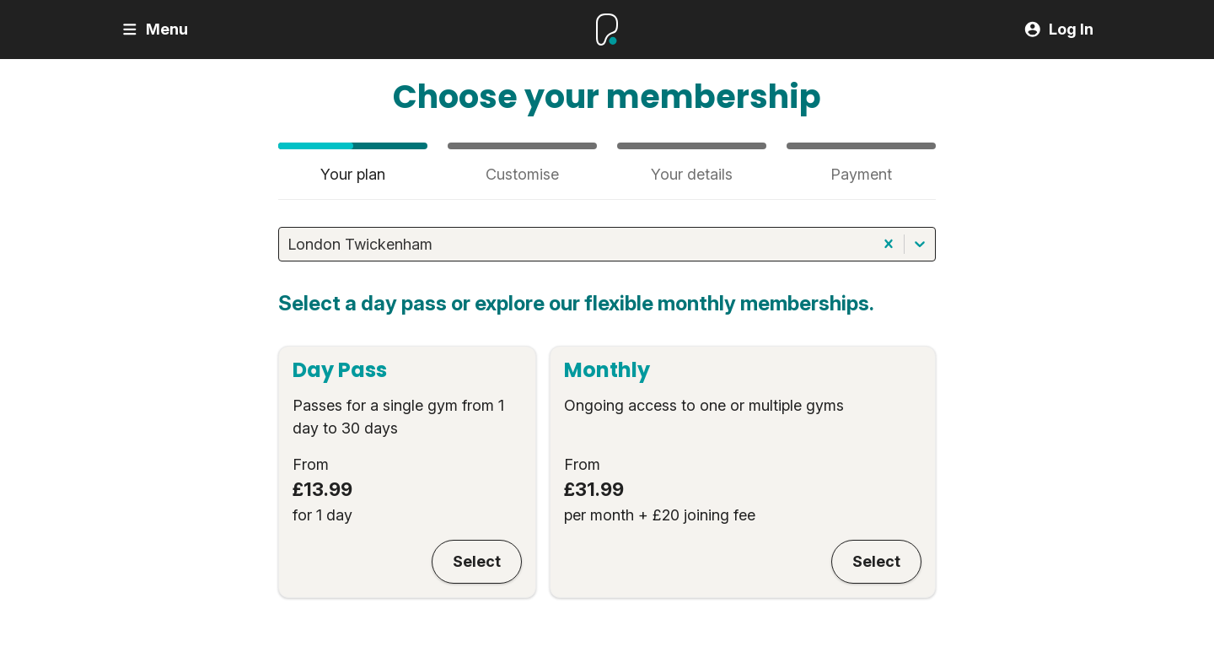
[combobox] (289, 244)
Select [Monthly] (876, 561)
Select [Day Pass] (477, 561)
